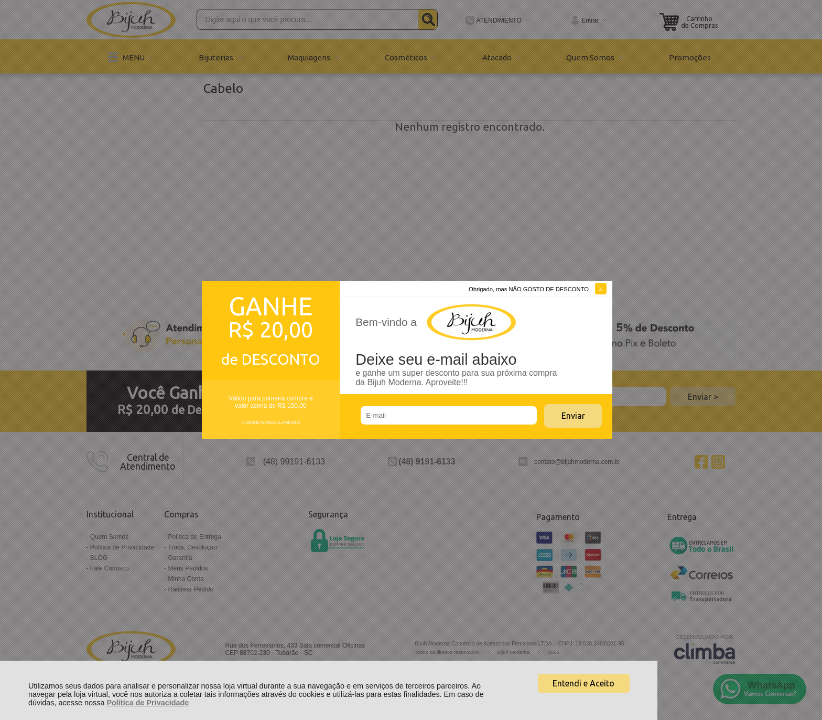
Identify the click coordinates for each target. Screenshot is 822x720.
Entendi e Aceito (583, 683)
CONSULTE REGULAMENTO (270, 422)
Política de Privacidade (147, 702)
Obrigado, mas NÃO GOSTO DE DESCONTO (529, 289)
